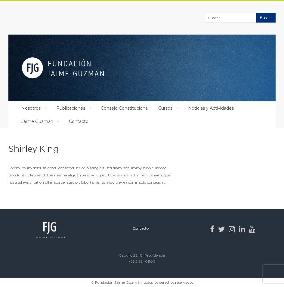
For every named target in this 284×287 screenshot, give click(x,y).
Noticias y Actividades (211, 108)
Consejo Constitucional (125, 108)
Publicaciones (70, 108)
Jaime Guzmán (37, 121)
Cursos (165, 108)
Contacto (78, 121)
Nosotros (31, 108)
